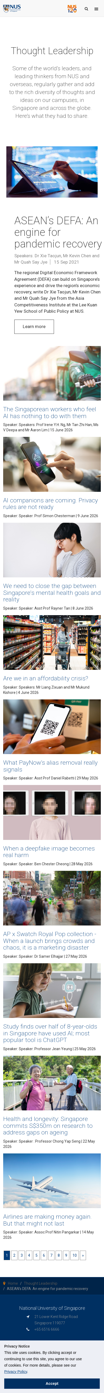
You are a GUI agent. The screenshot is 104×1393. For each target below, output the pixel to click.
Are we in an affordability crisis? (45, 678)
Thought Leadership (40, 1283)
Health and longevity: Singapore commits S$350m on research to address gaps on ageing (48, 1125)
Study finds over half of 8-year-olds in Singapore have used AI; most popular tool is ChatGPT (50, 1033)
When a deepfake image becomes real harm (49, 852)
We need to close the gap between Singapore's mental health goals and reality (52, 592)
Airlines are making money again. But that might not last (47, 1220)
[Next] (83, 1255)
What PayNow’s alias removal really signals (50, 766)
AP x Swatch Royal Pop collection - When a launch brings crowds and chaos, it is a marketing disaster (49, 941)
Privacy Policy (15, 1371)
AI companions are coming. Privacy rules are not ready (50, 504)
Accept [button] (52, 1383)
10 (75, 1255)
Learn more (34, 326)
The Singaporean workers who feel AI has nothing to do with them (49, 412)
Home (13, 1283)
